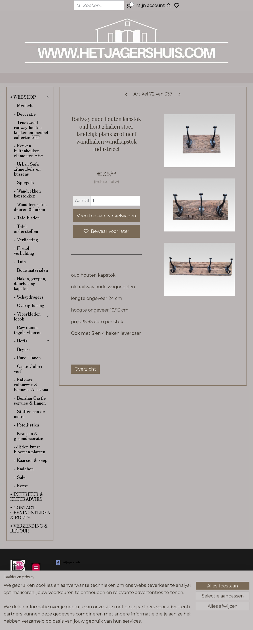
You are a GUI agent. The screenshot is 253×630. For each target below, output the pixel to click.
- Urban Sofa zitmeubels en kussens (27, 169)
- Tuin (20, 261)
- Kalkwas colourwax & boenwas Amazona (31, 384)
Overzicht (85, 369)
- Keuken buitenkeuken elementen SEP (28, 150)
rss (159, 621)
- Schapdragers (29, 296)
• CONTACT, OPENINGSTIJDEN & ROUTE (30, 512)
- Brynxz (22, 349)
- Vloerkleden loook (32, 316)
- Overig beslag (29, 305)
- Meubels (23, 105)
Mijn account (153, 5)
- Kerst (21, 485)
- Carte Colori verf (28, 368)
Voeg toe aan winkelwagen (106, 215)
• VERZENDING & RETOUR (29, 528)
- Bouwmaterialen (31, 270)
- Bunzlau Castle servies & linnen (30, 400)
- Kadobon (24, 468)
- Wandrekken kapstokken (27, 193)
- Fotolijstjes (26, 424)
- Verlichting (26, 239)
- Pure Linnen (27, 357)
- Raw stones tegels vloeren (27, 329)
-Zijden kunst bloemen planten (29, 449)
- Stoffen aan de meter (29, 413)
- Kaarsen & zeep (30, 460)
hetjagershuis (68, 562)
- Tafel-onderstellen (26, 228)
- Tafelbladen (27, 217)
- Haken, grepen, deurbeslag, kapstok (30, 283)
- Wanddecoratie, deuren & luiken (30, 206)
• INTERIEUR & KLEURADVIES (26, 496)
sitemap (151, 621)
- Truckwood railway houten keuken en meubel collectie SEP (31, 129)
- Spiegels (24, 182)
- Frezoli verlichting (24, 250)
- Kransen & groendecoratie (28, 435)
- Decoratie (25, 113)
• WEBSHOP (30, 96)
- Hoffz (32, 340)
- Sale (19, 477)
